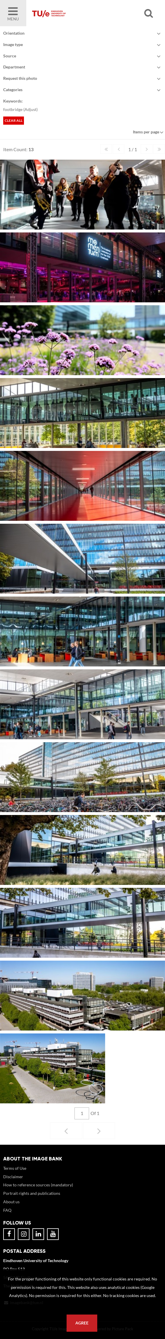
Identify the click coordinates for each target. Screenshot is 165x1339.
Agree (81, 1323)
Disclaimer (13, 1176)
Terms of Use (14, 1168)
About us (11, 1201)
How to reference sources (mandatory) (38, 1184)
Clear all (13, 120)
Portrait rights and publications (31, 1193)
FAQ (7, 1210)
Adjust (31, 109)
